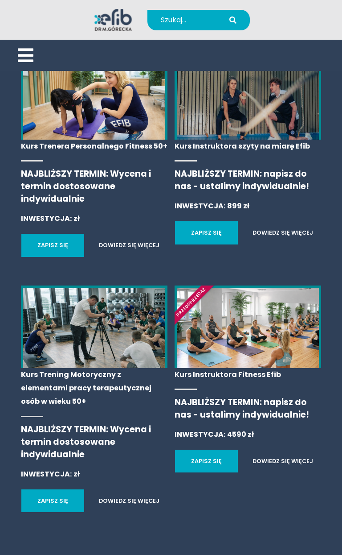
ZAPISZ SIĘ (52, 245)
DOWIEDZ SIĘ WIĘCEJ (129, 245)
